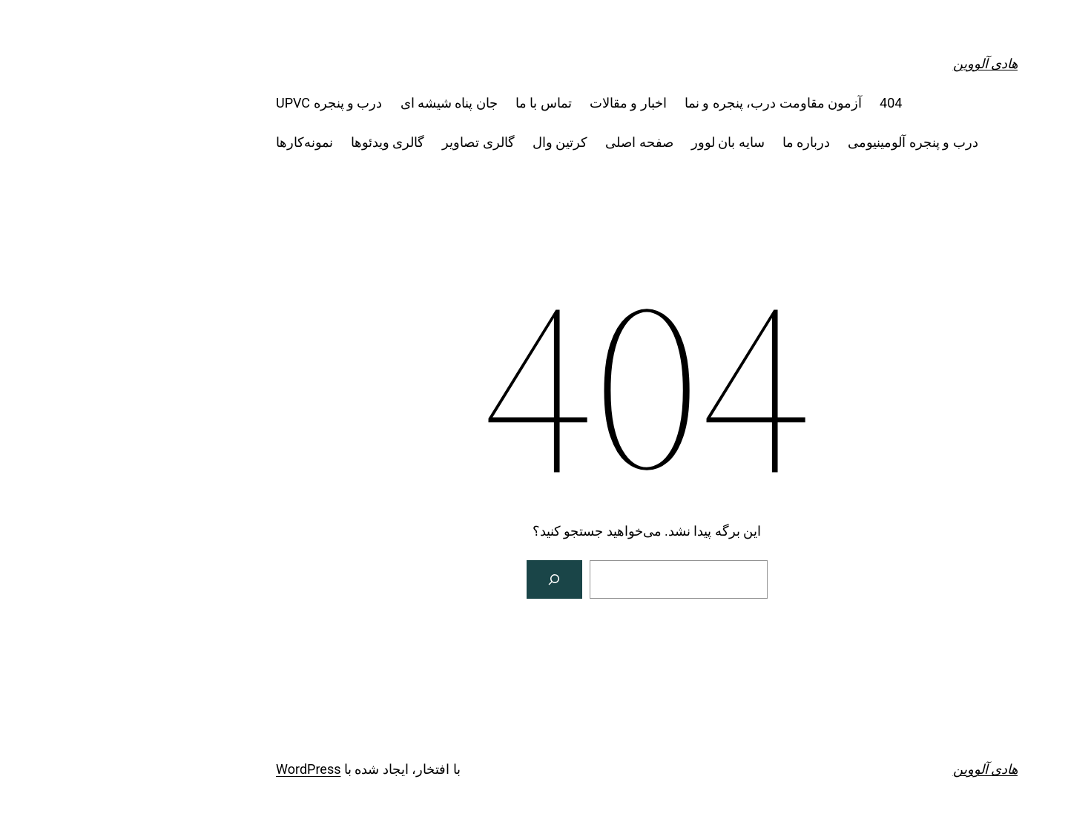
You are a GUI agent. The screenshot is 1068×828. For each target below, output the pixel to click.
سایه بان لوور (615, 142)
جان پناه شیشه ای (336, 103)
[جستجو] (442, 579)
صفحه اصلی (526, 142)
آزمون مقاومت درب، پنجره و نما (660, 103)
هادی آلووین (872, 63)
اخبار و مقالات (515, 103)
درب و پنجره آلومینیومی (800, 142)
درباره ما (693, 142)
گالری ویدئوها (275, 142)
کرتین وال (447, 142)
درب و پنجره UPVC (216, 103)
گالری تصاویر (365, 142)
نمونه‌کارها (191, 142)
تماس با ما (431, 103)
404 (778, 103)
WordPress (195, 769)
